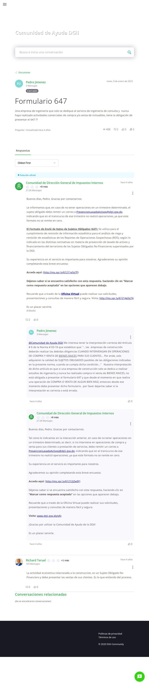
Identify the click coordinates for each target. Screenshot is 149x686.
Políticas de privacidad (110, 672)
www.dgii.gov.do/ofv (56, 550)
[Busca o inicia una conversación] (121, 52)
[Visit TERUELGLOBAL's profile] (26, 596)
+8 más (51, 186)
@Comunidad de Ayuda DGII (53, 355)
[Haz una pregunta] (140, 677)
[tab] (30, 151)
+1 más (73, 595)
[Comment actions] (125, 193)
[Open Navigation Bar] (6, 4)
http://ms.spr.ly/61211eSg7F (68, 276)
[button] (99, 129)
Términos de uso (107, 676)
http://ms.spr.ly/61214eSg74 (69, 311)
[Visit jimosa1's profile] (26, 84)
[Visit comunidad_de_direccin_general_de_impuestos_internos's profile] (26, 186)
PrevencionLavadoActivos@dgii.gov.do (59, 216)
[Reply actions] (123, 350)
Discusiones (30, 72)
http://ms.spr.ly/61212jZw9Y (70, 511)
